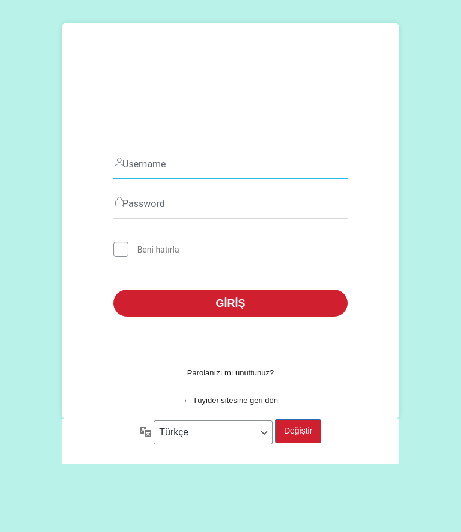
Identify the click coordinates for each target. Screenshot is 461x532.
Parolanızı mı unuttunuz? (230, 372)
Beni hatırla (158, 249)
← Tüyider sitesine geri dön (230, 400)
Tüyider (230, 86)
